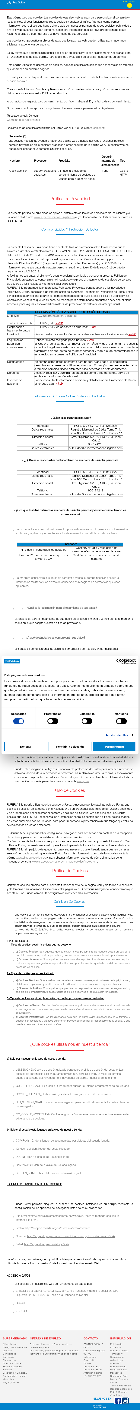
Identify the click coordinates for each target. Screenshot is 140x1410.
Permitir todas (114, 746)
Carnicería (8, 1357)
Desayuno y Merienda (15, 1347)
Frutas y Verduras (13, 1367)
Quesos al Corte (12, 1363)
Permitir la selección (70, 746)
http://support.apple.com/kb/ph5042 (46, 1244)
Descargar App (118, 1376)
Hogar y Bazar (11, 1383)
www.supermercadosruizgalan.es (54, 217)
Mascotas (8, 1379)
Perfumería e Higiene (14, 1376)
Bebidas (7, 1370)
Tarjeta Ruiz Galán (120, 1386)
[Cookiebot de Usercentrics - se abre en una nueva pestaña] (119, 661)
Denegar (25, 746)
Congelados (9, 1354)
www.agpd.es (83, 782)
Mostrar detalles (117, 735)
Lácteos (7, 1351)
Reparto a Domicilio (121, 1389)
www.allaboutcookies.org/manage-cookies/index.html (64, 861)
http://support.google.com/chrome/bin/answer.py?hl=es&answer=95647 (71, 1236)
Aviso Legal (91, 296)
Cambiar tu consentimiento (23, 120)
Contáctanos (117, 1395)
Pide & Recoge (118, 1392)
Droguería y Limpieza (15, 1373)
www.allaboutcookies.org (31, 857)
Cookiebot (97, 128)
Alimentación (10, 1344)
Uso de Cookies (119, 1351)
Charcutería (9, 1360)
